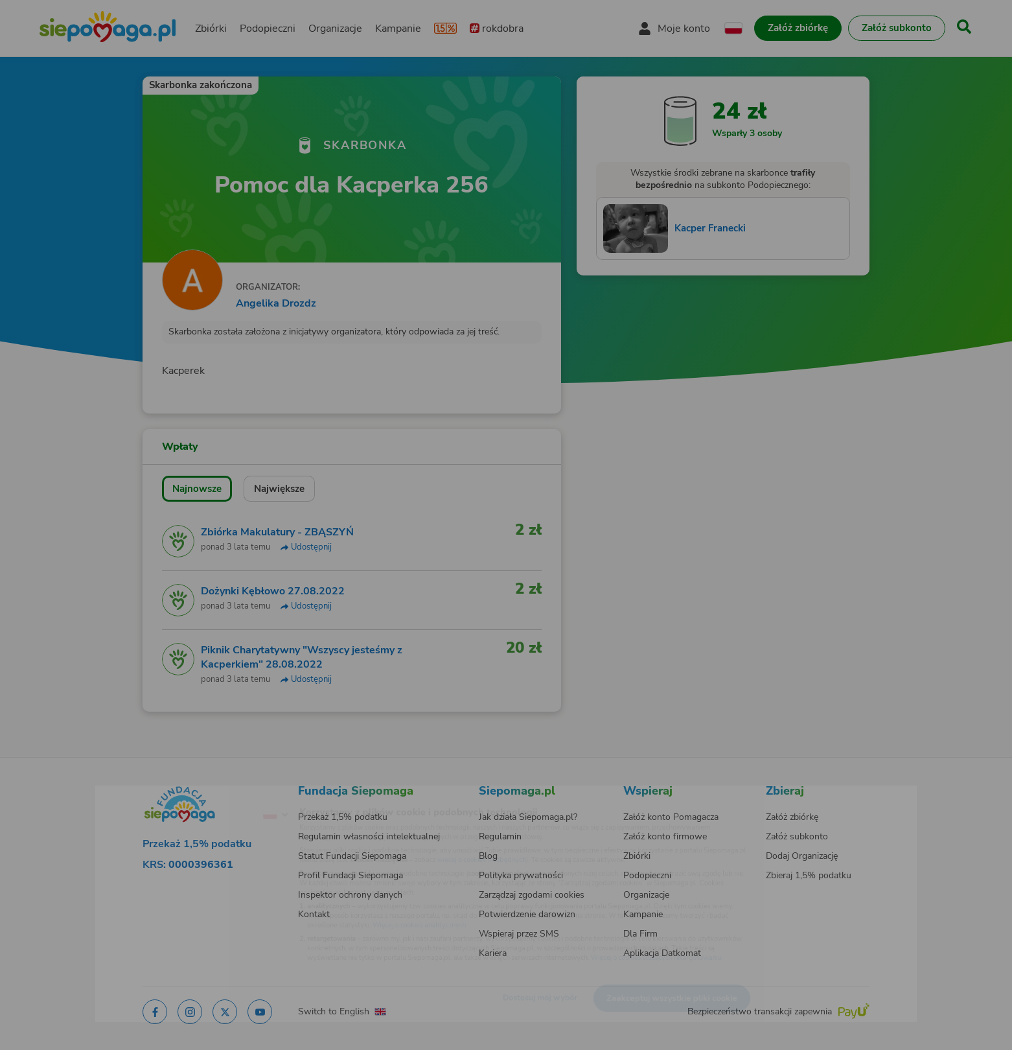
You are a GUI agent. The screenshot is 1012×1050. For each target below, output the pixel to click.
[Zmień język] (221, 794)
